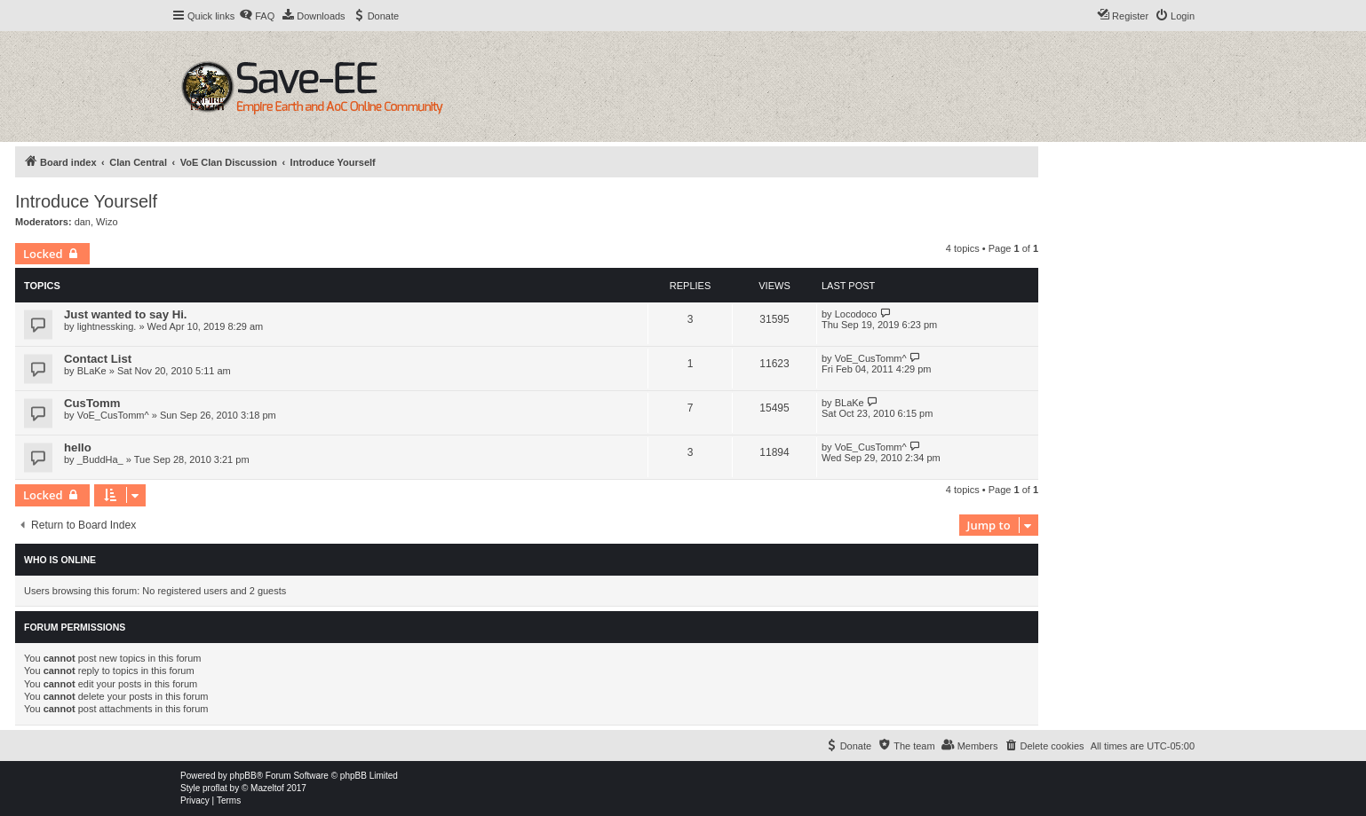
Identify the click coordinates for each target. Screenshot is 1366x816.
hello (77, 447)
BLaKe (92, 370)
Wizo (106, 221)
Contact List (97, 358)
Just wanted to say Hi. (125, 314)
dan (83, 221)
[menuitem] (256, 16)
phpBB (243, 776)
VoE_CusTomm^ (871, 358)
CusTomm (92, 403)
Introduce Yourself (86, 201)
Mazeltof (267, 788)
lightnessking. (107, 326)
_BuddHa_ (100, 459)
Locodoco (856, 314)
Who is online (60, 559)
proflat (215, 788)
